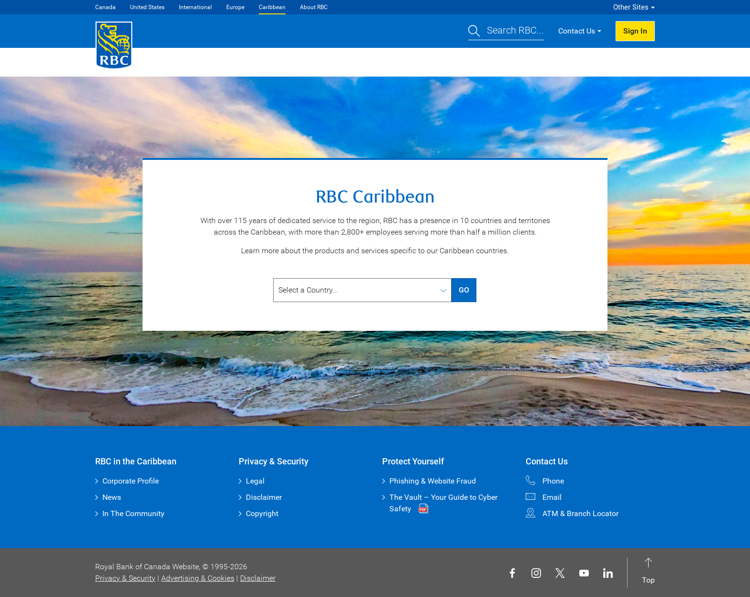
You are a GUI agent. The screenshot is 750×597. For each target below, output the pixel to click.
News (111, 497)
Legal (255, 480)
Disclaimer (264, 497)
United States (147, 7)
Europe (235, 7)
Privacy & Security (125, 578)
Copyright (262, 513)
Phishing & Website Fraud (432, 480)
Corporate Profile (130, 480)
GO (464, 289)
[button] (506, 31)
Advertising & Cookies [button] (197, 578)
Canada (105, 7)
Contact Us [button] (576, 30)
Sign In (635, 30)
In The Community (133, 513)
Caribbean (272, 7)
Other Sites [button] (631, 7)
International (195, 7)
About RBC (314, 7)
